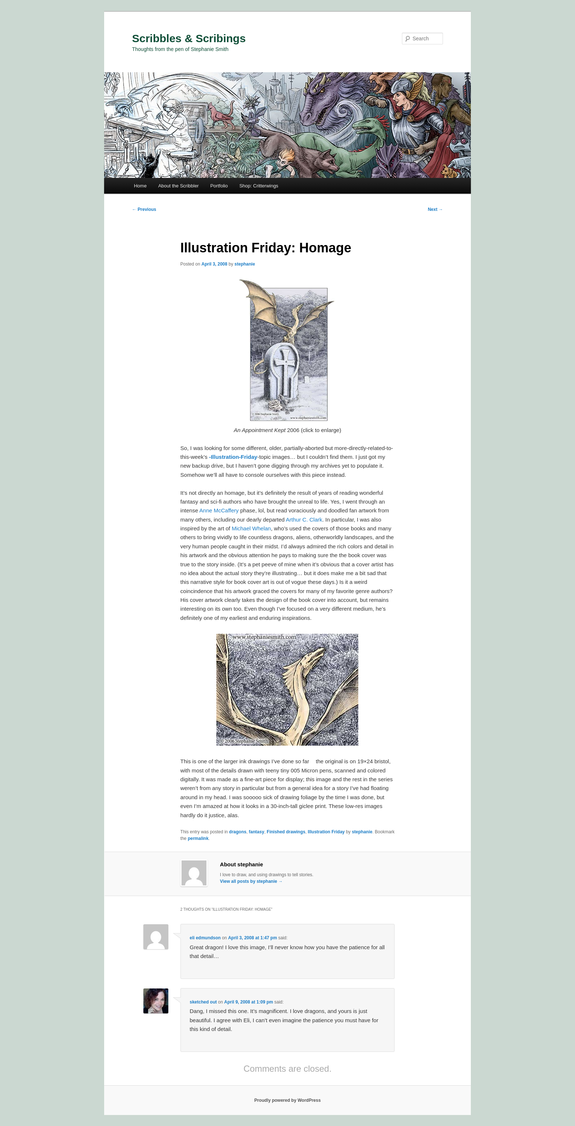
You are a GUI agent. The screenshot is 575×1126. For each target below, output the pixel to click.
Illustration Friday (326, 831)
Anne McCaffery (219, 510)
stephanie (244, 264)
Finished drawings (286, 831)
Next (435, 209)
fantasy (256, 831)
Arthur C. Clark (304, 519)
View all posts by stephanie (251, 881)
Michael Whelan (251, 528)
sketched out (203, 1002)
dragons (237, 831)
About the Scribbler (178, 186)
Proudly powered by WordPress (287, 1100)
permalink (198, 838)
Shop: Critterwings (258, 186)
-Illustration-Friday (233, 457)
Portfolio (219, 186)
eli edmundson (205, 937)
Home (140, 186)
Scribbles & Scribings (189, 38)
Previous (144, 209)
